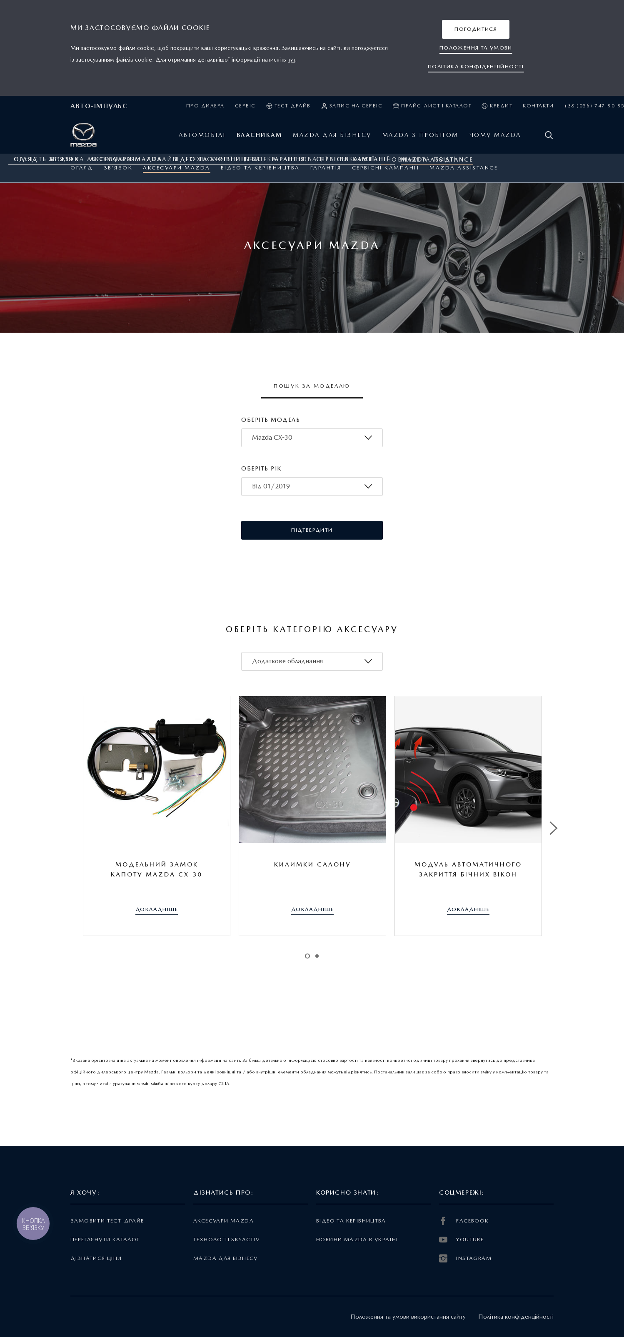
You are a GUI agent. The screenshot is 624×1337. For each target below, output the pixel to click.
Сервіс (245, 106)
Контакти (538, 106)
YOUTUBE (461, 1239)
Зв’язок (118, 167)
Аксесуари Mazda (176, 167)
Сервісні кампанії (385, 167)
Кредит (497, 106)
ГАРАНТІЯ (326, 167)
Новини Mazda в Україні (357, 1239)
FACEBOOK (464, 1221)
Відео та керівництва (260, 167)
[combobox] (312, 437)
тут (291, 59)
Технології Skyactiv (226, 1239)
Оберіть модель (270, 419)
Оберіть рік (261, 468)
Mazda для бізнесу (225, 1258)
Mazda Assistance (463, 167)
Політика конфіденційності (516, 1316)
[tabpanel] (157, 816)
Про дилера (205, 106)
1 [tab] (307, 956)
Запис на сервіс (352, 106)
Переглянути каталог (105, 1239)
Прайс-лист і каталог (432, 106)
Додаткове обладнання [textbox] (287, 661)
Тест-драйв (288, 106)
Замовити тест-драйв (107, 1220)
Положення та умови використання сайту (408, 1316)
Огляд (81, 167)
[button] (475, 29)
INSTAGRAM (465, 1258)
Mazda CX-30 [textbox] (272, 437)
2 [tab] (317, 956)
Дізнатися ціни (96, 1258)
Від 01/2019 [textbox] (271, 486)
